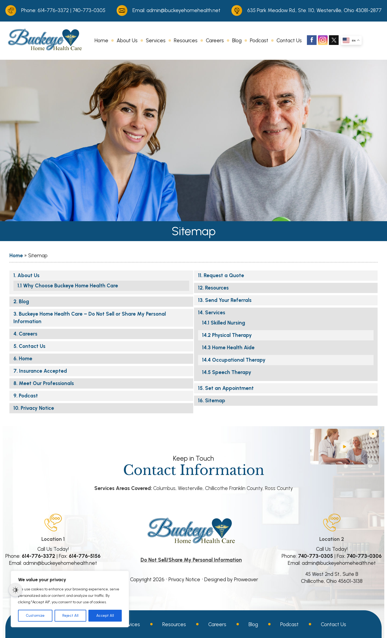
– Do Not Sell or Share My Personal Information (89, 318)
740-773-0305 (89, 10)
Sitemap (215, 400)
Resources (186, 40)
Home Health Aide (233, 347)
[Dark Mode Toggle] (15, 590)
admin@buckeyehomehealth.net (183, 10)
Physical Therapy (232, 335)
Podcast (259, 40)
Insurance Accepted (43, 371)
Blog (237, 40)
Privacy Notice (37, 408)
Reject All (70, 615)
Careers (215, 40)
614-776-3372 (53, 10)
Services (156, 40)
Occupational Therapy (239, 360)
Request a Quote (224, 275)
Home (101, 40)
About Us (127, 40)
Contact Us (289, 40)
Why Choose (70, 286)
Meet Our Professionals (46, 383)
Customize (35, 615)
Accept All (105, 615)
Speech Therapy (231, 372)
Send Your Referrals (228, 300)
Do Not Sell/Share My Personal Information (191, 560)
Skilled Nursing (228, 323)
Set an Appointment (229, 388)
